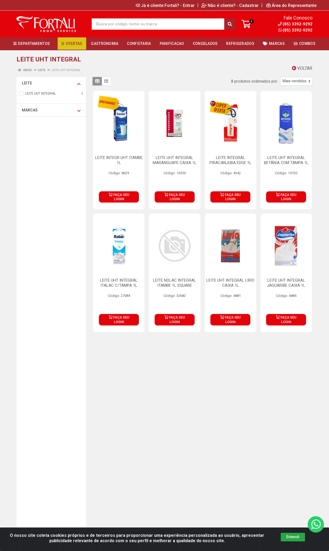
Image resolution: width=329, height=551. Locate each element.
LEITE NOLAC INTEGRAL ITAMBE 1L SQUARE (174, 283)
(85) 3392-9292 (295, 30)
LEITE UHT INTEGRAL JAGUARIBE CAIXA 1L (286, 283)
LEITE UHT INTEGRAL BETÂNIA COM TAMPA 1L (286, 160)
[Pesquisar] (229, 24)
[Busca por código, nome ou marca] (158, 24)
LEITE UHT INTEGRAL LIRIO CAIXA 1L (230, 283)
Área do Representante (291, 5)
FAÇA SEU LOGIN (119, 197)
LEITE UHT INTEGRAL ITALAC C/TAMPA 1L (119, 283)
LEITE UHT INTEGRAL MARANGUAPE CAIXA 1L (174, 160)
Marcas (51, 110)
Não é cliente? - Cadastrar (230, 5)
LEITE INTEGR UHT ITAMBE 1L (119, 160)
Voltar (302, 68)
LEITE (51, 83)
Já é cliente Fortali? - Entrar (165, 5)
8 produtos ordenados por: (254, 81)
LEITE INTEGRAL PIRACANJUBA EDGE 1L (230, 160)
